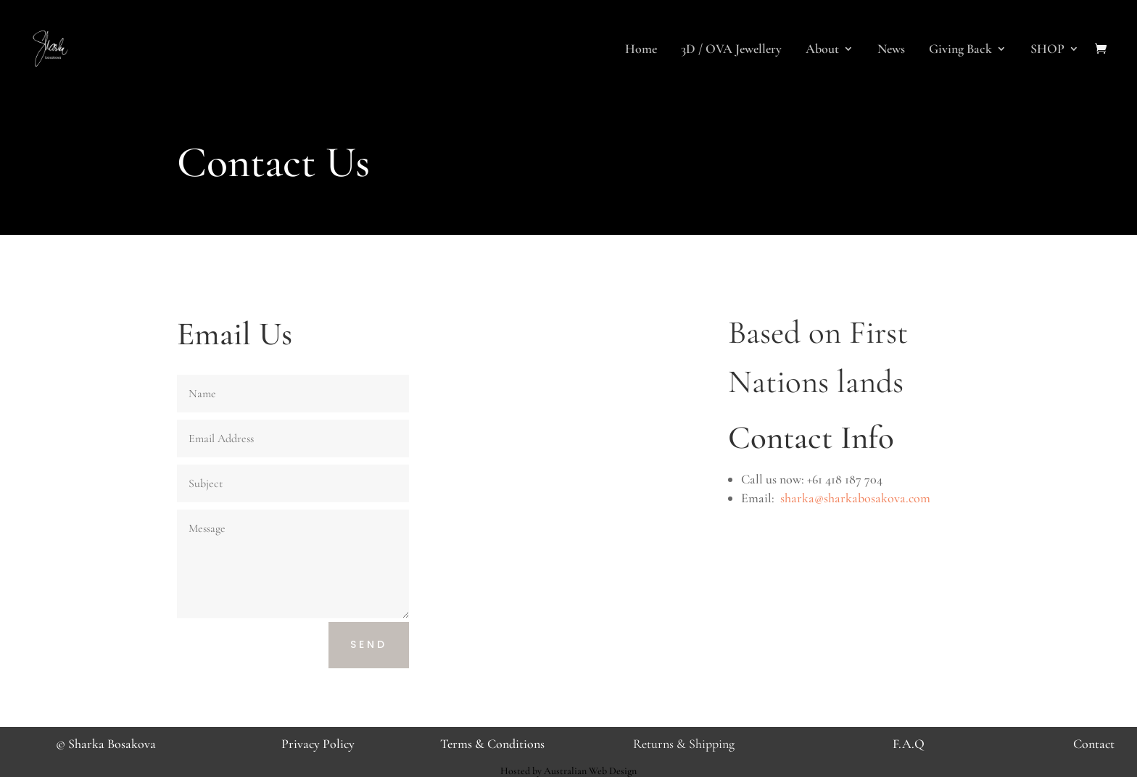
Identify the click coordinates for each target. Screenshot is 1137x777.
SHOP (1047, 50)
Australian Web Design (590, 771)
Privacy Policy (318, 744)
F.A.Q (909, 744)
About (822, 50)
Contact (1094, 744)
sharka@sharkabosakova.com (855, 498)
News (891, 50)
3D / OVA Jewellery (731, 50)
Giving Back (960, 50)
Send (368, 644)
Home (641, 50)
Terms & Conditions (492, 744)
